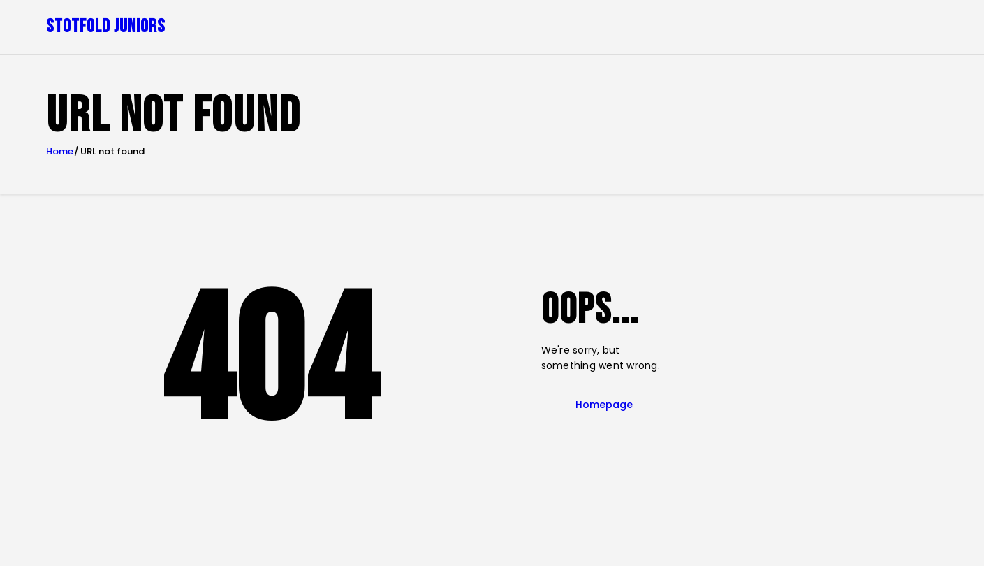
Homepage (604, 405)
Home (59, 151)
